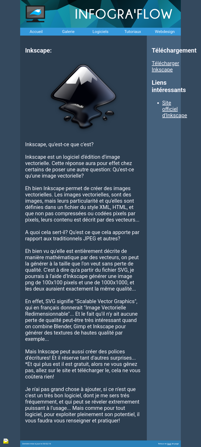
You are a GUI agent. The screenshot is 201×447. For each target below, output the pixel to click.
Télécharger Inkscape (165, 66)
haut (169, 444)
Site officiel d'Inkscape (174, 109)
